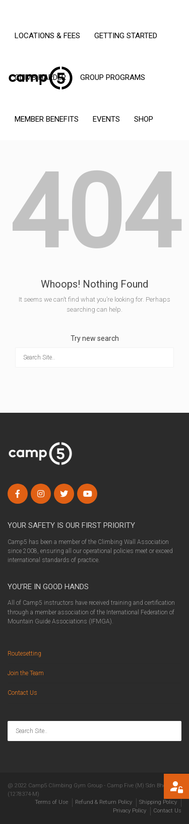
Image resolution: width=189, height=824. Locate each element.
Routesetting (24, 653)
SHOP (143, 119)
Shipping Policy (158, 802)
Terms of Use (51, 802)
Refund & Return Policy (103, 802)
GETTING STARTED (125, 35)
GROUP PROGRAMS (112, 77)
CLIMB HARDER (40, 77)
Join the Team (26, 673)
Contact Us (22, 692)
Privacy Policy (129, 810)
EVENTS (106, 119)
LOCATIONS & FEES (47, 35)
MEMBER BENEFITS (47, 119)
